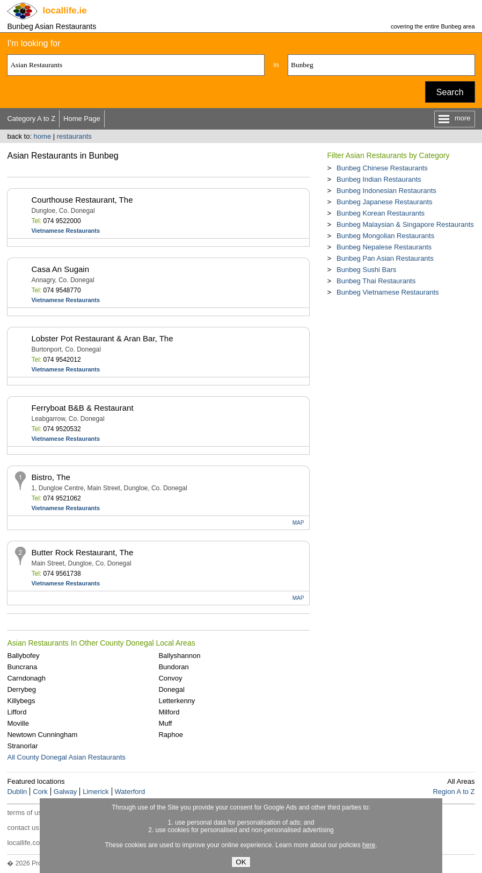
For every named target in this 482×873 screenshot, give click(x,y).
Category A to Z (31, 119)
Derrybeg (21, 689)
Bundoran (173, 667)
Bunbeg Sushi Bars (366, 270)
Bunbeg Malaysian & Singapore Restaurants (405, 224)
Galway (65, 792)
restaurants (74, 136)
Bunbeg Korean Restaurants (381, 213)
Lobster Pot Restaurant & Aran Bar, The (102, 338)
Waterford (130, 792)
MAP (298, 523)
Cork (40, 792)
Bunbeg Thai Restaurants (376, 281)
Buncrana (22, 667)
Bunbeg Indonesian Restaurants (386, 191)
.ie (64, 10)
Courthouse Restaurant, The (82, 199)
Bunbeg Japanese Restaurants (385, 202)
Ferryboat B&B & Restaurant (82, 407)
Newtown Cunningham (42, 735)
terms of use (26, 812)
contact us (23, 828)
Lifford (16, 712)
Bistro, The (50, 477)
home (43, 136)
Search (450, 92)
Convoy (170, 678)
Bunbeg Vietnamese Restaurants (388, 292)
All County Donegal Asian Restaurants (66, 757)
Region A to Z (453, 792)
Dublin (17, 792)
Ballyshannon (179, 656)
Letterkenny (176, 701)
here (368, 845)
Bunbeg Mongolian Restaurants (385, 236)
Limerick (95, 792)
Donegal (171, 689)
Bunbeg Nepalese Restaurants (384, 247)
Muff (165, 723)
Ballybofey (23, 656)
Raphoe (170, 735)
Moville (17, 723)
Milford (168, 712)
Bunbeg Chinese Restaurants (382, 168)
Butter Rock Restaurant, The (82, 552)
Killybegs (21, 701)
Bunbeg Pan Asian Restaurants (385, 258)
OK (241, 862)
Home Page (81, 119)
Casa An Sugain (60, 269)
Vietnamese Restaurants (65, 230)
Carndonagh (26, 678)
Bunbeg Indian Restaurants (379, 179)
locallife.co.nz (28, 843)
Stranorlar (22, 746)
